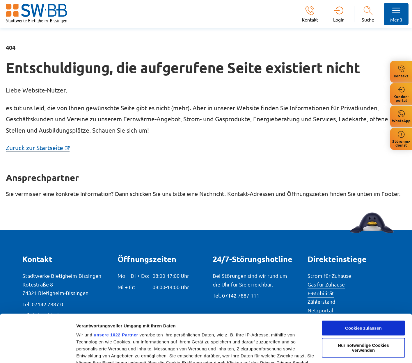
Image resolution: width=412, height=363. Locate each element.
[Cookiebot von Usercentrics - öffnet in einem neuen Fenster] (37, 351)
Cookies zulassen (363, 280)
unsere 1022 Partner (116, 287)
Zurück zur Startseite (34, 147)
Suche (368, 19)
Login (338, 19)
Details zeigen (91, 351)
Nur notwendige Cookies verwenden (363, 300)
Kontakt (310, 19)
